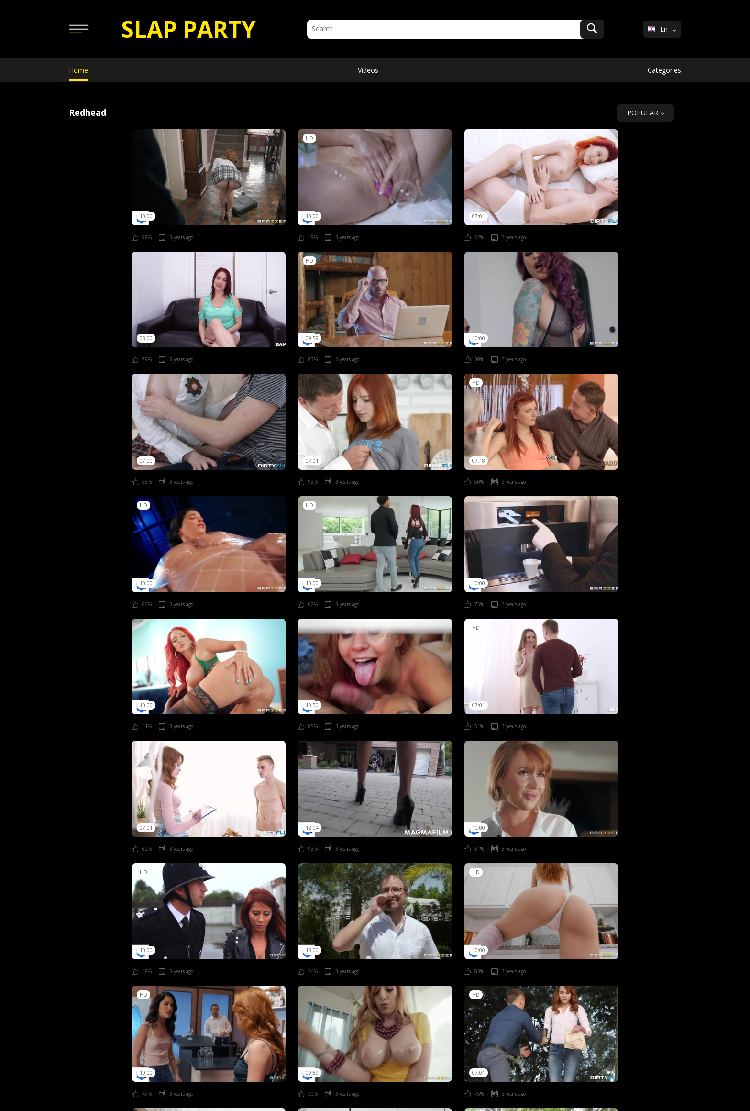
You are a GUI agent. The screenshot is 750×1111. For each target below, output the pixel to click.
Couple (313, 947)
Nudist (138, 966)
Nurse (182, 966)
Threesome (579, 966)
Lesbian (627, 947)
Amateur (140, 947)
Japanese (576, 947)
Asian (186, 947)
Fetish (483, 947)
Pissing (227, 966)
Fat (445, 947)
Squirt (423, 966)
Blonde (267, 947)
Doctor (360, 947)
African (91, 947)
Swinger (524, 966)
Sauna (325, 966)
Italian (527, 947)
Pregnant (277, 966)
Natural (91, 966)
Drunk (405, 947)
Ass (225, 947)
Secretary (374, 966)
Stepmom (472, 966)
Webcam (636, 966)
